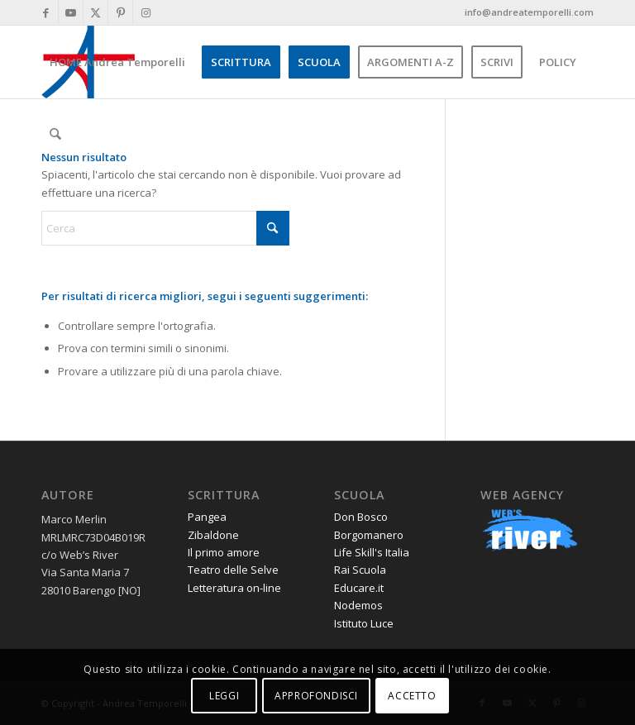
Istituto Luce (364, 623)
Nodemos (358, 605)
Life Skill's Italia (371, 552)
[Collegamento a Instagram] (145, 12)
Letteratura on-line (234, 587)
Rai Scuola (360, 569)
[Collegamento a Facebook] (46, 12)
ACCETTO (412, 696)
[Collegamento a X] (95, 12)
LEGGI (224, 696)
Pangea (207, 516)
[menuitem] (117, 62)
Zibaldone (213, 534)
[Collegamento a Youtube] (71, 12)
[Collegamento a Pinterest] (120, 12)
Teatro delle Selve (233, 569)
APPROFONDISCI (316, 696)
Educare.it (359, 587)
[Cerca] (55, 134)
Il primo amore (224, 552)
